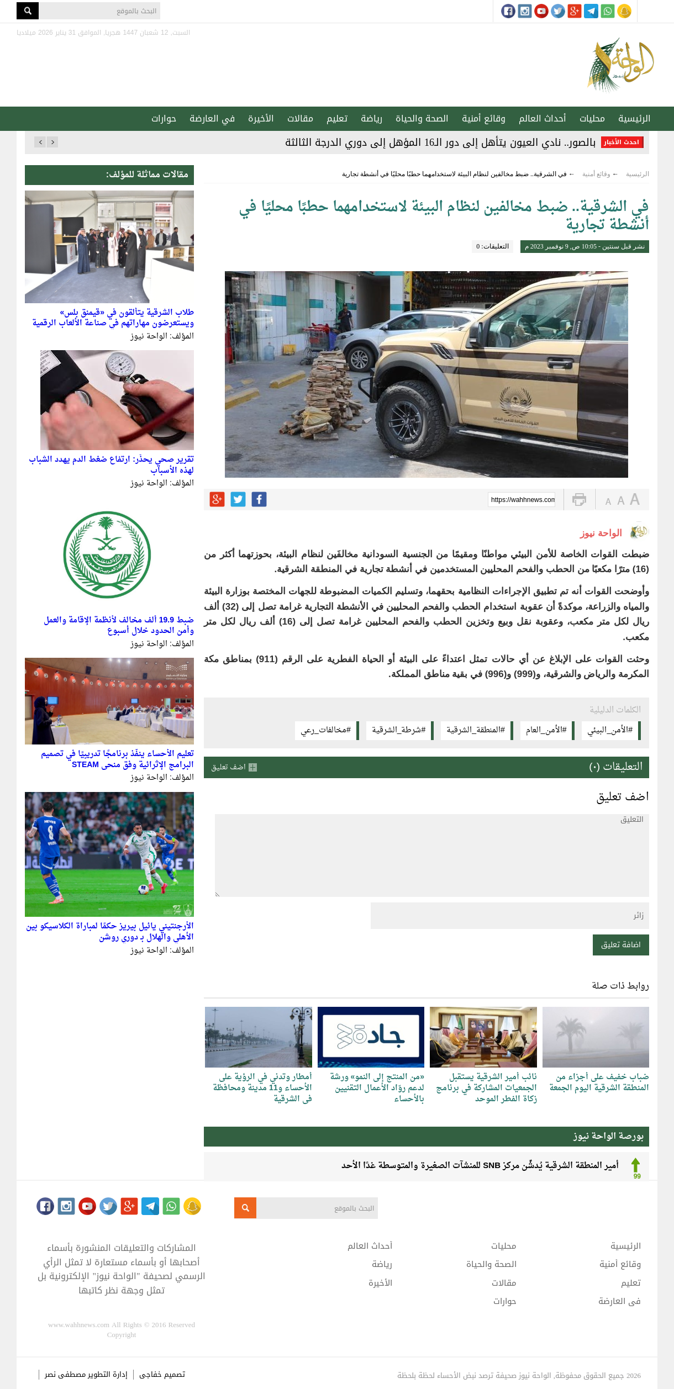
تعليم (337, 118)
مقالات (300, 118)
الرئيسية (634, 118)
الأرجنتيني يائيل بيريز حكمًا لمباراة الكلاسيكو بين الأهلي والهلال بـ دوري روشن (110, 932)
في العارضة (212, 118)
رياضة (371, 118)
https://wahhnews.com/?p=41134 (523, 500)
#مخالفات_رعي (326, 730)
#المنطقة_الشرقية (475, 730)
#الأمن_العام (546, 730)
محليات (592, 118)
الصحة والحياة (422, 118)
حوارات (163, 118)
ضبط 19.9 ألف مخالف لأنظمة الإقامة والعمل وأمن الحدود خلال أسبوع (119, 626)
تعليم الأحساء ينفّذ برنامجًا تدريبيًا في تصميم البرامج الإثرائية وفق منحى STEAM (117, 760)
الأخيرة (261, 118)
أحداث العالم (542, 118)
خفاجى (150, 1374)
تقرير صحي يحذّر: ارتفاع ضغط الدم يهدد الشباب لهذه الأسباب (111, 465)
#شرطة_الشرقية (399, 730)
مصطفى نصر (66, 1374)
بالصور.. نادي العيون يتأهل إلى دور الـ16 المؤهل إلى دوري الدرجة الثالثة (440, 142)
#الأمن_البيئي (610, 730)
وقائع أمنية (484, 118)
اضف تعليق (228, 767)
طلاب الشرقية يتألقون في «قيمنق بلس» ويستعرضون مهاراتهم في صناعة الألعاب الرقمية (113, 318)
